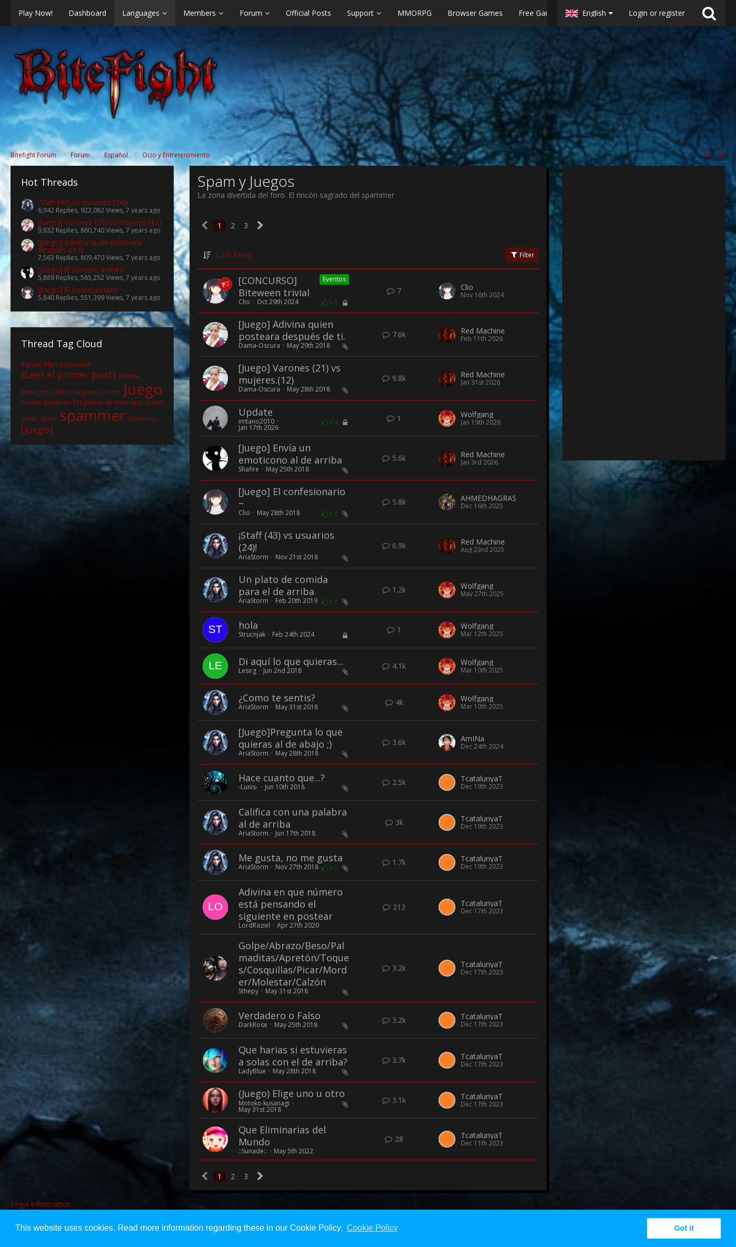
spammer (92, 415)
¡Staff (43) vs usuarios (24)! (83, 202)
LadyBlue (252, 1071)
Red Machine (483, 331)
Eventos (334, 279)
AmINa (472, 738)
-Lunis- (248, 786)
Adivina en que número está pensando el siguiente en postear (290, 904)
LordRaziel (254, 925)
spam (49, 418)
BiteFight (34, 392)
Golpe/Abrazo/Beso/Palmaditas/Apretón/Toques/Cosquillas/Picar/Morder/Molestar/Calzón (293, 963)
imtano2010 (256, 421)
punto (154, 402)
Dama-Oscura (259, 345)
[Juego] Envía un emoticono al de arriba (290, 453)
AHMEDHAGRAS (488, 498)
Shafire (248, 469)
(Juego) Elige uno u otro (291, 1093)
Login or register (657, 13)
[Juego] (37, 429)
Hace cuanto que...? (281, 777)
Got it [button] (684, 1228)
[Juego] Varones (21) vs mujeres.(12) (100, 222)
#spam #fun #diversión (56, 364)
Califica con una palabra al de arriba (292, 818)
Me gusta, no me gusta (290, 857)
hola (248, 625)
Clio (244, 301)
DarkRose (252, 1024)
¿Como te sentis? (276, 697)
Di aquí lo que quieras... (290, 661)
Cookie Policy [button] (372, 1227)
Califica (60, 392)
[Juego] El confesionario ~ (82, 290)
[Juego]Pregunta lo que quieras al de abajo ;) (290, 738)
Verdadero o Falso (279, 1015)
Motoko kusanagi (264, 1103)
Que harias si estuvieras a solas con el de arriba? (292, 1055)
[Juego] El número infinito (81, 270)
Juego (143, 389)
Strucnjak (251, 634)
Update (255, 412)
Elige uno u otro (97, 392)
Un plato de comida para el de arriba (283, 585)
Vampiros (142, 418)
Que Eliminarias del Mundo (282, 1135)
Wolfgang (477, 414)
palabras (57, 402)
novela (31, 402)
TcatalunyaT (482, 778)
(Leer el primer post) (68, 374)
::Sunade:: (252, 1151)
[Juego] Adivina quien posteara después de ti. (90, 246)
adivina (129, 375)
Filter (522, 254)
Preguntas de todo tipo (108, 402)
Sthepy (248, 991)
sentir (29, 418)
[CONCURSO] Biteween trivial (274, 286)
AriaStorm (253, 556)
